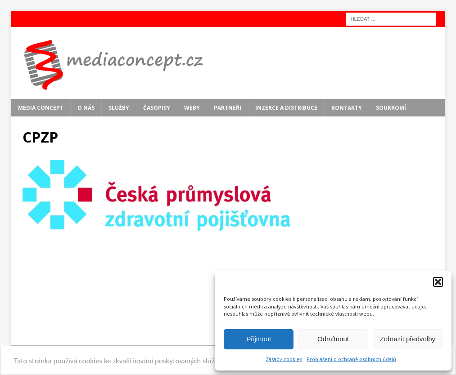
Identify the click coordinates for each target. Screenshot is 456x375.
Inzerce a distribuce (286, 108)
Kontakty (346, 108)
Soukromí (391, 108)
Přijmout (258, 339)
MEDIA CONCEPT (40, 108)
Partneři (227, 108)
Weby (192, 108)
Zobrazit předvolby (407, 339)
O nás (86, 108)
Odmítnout (333, 339)
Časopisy (156, 108)
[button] (437, 281)
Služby (118, 108)
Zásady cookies (284, 359)
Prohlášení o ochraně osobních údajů (351, 359)
